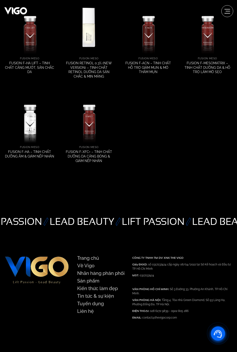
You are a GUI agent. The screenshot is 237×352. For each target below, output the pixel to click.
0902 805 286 (180, 311)
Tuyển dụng (90, 303)
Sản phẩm (88, 281)
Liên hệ (85, 311)
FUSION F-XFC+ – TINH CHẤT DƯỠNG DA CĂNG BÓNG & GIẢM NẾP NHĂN (89, 156)
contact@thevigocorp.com (159, 317)
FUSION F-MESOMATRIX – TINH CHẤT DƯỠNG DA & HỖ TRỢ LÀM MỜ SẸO (207, 67)
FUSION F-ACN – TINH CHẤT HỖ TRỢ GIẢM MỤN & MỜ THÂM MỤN (148, 67)
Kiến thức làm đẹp (97, 288)
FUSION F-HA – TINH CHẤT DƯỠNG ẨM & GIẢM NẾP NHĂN (29, 154)
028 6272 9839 (159, 311)
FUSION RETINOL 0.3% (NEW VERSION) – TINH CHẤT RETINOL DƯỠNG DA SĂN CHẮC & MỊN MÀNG (89, 69)
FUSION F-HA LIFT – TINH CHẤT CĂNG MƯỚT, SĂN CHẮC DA (29, 67)
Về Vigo (86, 266)
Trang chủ (88, 258)
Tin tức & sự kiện (95, 296)
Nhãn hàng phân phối (101, 273)
